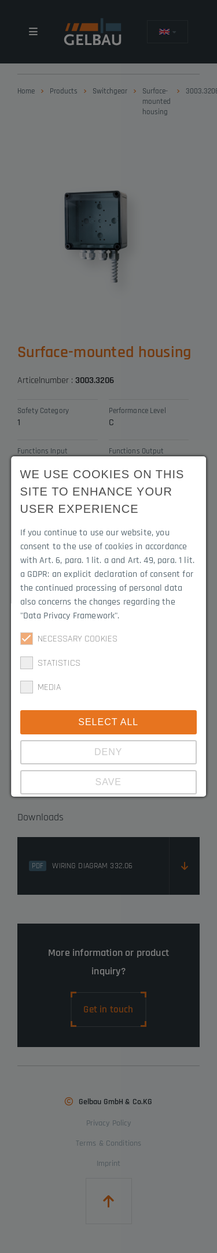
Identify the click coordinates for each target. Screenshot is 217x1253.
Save (108, 782)
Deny (108, 752)
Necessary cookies (69, 638)
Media (40, 687)
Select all (109, 722)
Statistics (50, 662)
